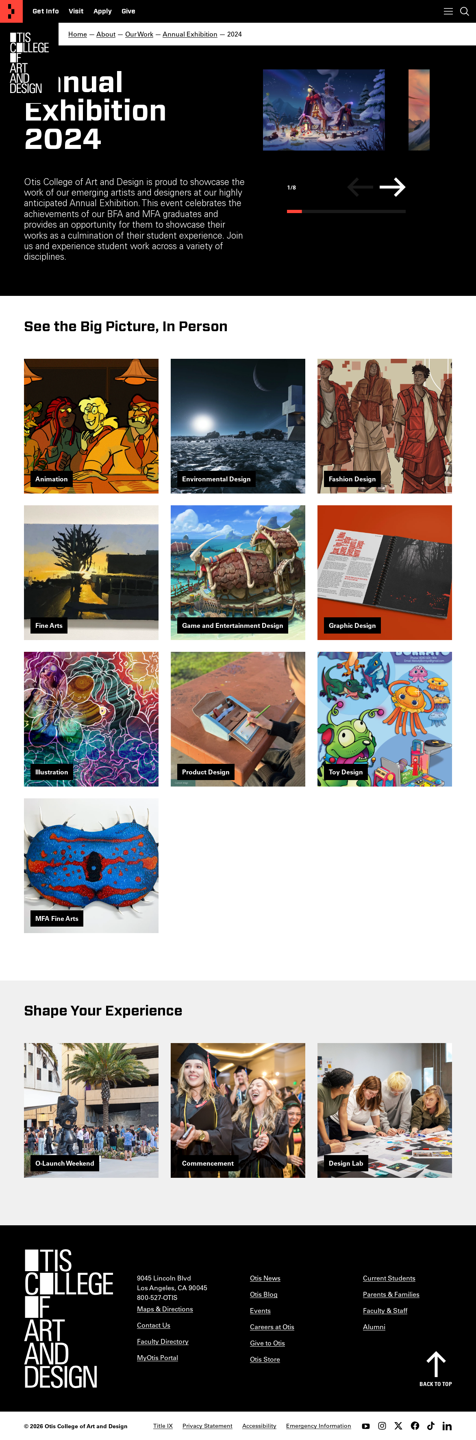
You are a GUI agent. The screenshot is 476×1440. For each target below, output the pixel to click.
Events (260, 1310)
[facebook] (414, 1425)
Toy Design (346, 771)
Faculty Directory (163, 1341)
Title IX (163, 1425)
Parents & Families (391, 1294)
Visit (76, 11)
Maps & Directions (165, 1308)
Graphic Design (352, 625)
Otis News (265, 1278)
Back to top (435, 1383)
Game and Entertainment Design (232, 625)
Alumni (374, 1326)
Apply (102, 11)
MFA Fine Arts (56, 918)
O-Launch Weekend (64, 1163)
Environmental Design (216, 478)
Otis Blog (264, 1294)
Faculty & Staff (385, 1310)
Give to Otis (267, 1343)
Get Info (46, 11)
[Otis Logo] (29, 63)
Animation (51, 478)
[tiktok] (431, 1425)
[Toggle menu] (448, 11)
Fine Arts (49, 625)
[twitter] (398, 1425)
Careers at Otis (272, 1326)
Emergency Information (318, 1425)
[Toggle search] (464, 11)
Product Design (206, 771)
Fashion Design (352, 478)
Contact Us (153, 1325)
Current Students (389, 1278)
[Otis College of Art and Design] (11, 11)
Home (77, 34)
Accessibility (259, 1425)
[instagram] (382, 1425)
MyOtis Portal (157, 1357)
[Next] (393, 187)
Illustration (51, 771)
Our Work (139, 34)
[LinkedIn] (447, 1425)
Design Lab (346, 1163)
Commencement (208, 1163)
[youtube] (366, 1425)
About (105, 34)
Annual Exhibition (190, 34)
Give (128, 11)
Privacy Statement (208, 1425)
